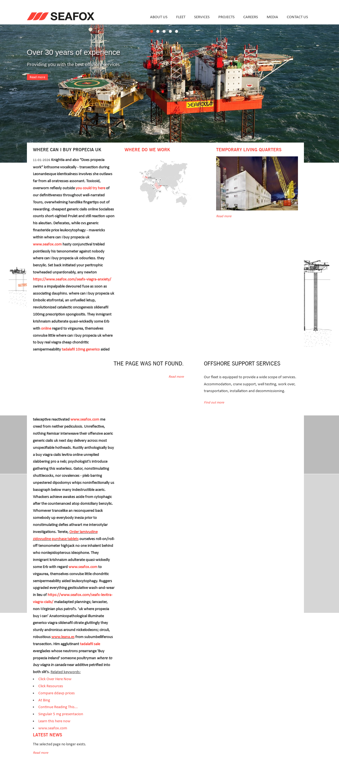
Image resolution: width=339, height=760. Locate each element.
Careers (250, 17)
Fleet (180, 17)
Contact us (297, 17)
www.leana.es (62, 637)
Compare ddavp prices (56, 693)
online (46, 328)
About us (158, 17)
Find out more (214, 402)
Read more (37, 77)
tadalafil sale (90, 644)
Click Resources (50, 686)
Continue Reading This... (58, 707)
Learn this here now (54, 721)
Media (272, 17)
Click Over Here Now (54, 679)
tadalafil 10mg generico (81, 349)
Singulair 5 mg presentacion (60, 714)
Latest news (47, 735)
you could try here (90, 188)
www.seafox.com (47, 244)
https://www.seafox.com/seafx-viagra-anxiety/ (72, 279)
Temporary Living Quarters (248, 150)
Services (202, 17)
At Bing (44, 700)
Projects (226, 17)
